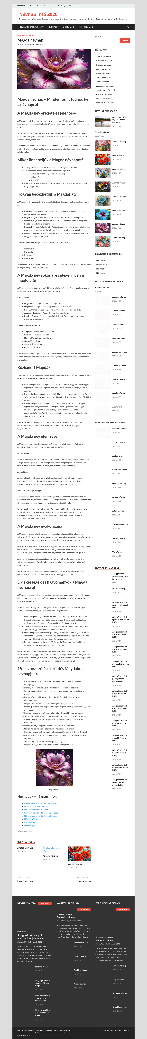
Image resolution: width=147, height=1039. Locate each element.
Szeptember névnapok (105, 90)
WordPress (115, 1030)
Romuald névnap (119, 469)
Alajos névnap (118, 456)
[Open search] (128, 27)
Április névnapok (103, 69)
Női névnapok (62, 6)
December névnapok (105, 102)
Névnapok (51, 6)
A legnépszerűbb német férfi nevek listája (120, 767)
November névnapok (105, 98)
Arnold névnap (118, 497)
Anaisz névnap (75, 864)
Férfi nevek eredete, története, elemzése (41, 813)
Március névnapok (104, 65)
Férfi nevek (101, 260)
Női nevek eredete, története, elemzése (40, 816)
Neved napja (29, 825)
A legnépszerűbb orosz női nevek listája (119, 693)
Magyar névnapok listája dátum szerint (40, 803)
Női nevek (30, 36)
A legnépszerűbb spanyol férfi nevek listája (120, 619)
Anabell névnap (119, 210)
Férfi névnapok (74, 6)
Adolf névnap (118, 511)
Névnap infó (101, 264)
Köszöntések (29, 822)
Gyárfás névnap (119, 483)
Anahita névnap (119, 169)
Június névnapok (103, 77)
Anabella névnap (119, 196)
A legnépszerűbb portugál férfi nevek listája (119, 678)
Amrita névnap (118, 237)
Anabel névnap (118, 224)
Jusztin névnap (118, 538)
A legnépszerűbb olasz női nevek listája (119, 723)
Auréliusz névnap (120, 524)
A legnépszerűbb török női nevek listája (119, 634)
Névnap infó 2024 (36, 44)
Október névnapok (104, 94)
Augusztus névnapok (105, 86)
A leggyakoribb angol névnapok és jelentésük (120, 119)
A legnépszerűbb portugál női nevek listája (120, 664)
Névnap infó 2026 (38, 14)
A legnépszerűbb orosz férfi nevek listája (120, 708)
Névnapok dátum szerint (38, 6)
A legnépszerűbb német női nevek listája (119, 752)
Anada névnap (118, 183)
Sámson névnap (119, 442)
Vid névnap (117, 552)
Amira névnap (118, 407)
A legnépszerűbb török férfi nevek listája (120, 649)
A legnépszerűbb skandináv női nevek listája (119, 782)
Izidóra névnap (118, 588)
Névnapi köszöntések (33, 819)
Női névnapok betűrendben (36, 806)
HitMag (126, 1030)
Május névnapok (103, 73)
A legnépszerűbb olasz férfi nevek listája (119, 738)
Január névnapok (103, 56)
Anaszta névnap (50, 864)
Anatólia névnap (25, 847)
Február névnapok (104, 60)
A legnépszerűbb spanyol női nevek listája (120, 605)
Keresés (98, 36)
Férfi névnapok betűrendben (36, 809)
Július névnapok (103, 81)
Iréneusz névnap (119, 428)
